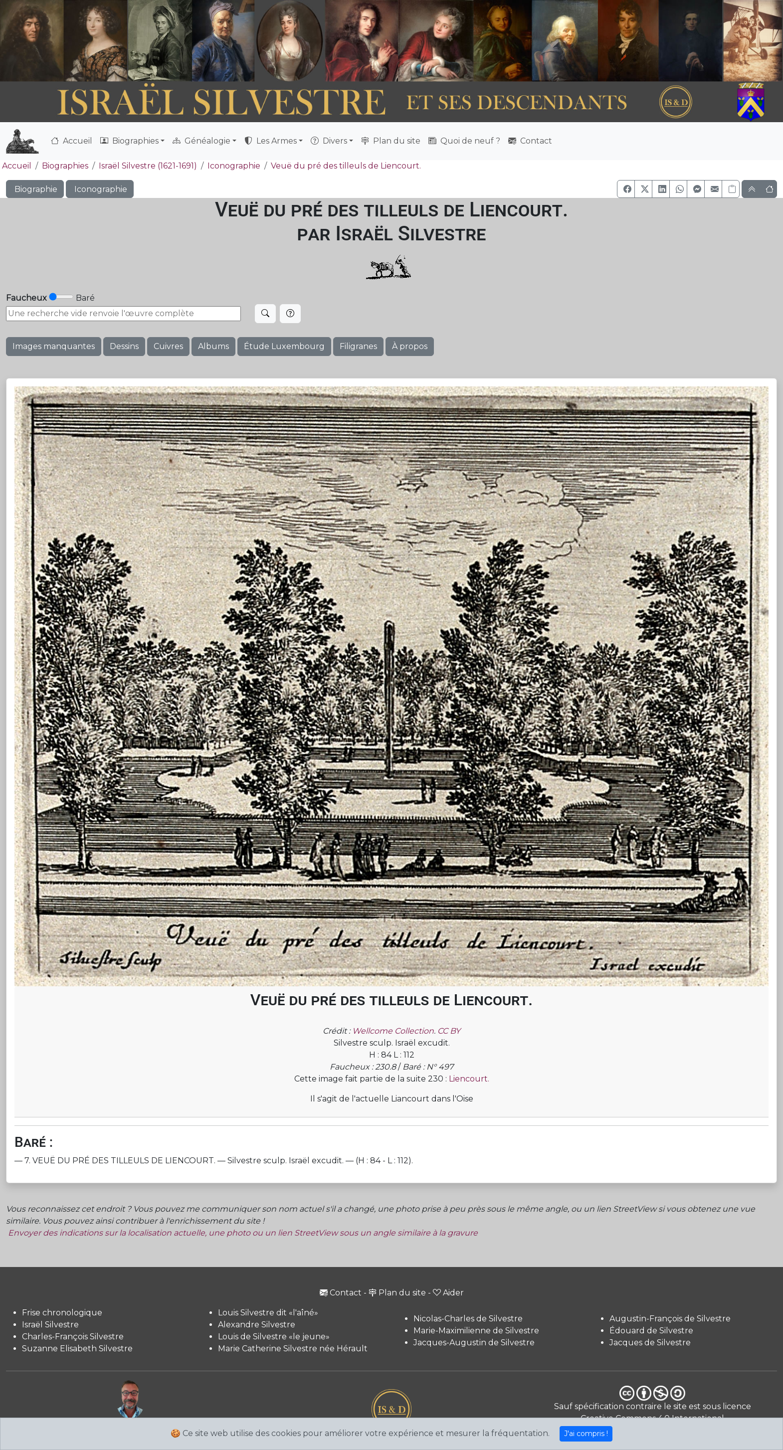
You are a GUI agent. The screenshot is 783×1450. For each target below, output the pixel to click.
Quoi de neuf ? (464, 141)
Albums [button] (213, 346)
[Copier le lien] (731, 189)
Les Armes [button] (270, 141)
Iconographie (233, 166)
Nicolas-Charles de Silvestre (468, 1318)
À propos (409, 346)
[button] (626, 189)
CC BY (448, 1031)
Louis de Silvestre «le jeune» (274, 1336)
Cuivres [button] (168, 346)
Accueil (71, 141)
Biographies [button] (129, 141)
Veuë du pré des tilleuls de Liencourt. (346, 166)
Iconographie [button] (99, 189)
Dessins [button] (124, 346)
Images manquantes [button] (53, 346)
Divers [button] (329, 141)
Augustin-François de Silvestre (670, 1318)
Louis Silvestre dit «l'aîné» (268, 1312)
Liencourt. (469, 1079)
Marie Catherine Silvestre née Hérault (293, 1348)
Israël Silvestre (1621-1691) (148, 166)
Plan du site (390, 141)
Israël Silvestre (50, 1324)
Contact (530, 141)
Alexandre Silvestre (256, 1324)
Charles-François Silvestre (73, 1336)
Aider (448, 1292)
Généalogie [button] (201, 141)
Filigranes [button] (358, 346)
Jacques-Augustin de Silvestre (474, 1342)
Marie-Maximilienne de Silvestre (476, 1330)
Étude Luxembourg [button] (284, 346)
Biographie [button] (34, 189)
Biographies (65, 166)
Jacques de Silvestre (650, 1342)
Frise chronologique (62, 1312)
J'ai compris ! (586, 1433)
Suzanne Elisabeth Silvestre (77, 1348)
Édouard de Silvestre (651, 1330)
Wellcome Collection (393, 1031)
